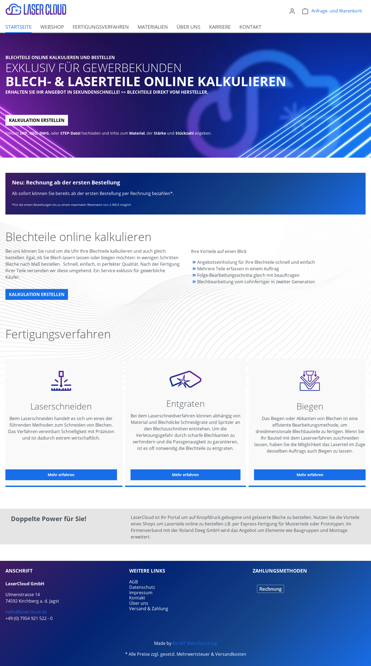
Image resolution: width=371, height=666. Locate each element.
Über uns (138, 603)
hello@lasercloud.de (26, 612)
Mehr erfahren (61, 474)
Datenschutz (142, 587)
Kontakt (137, 598)
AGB (133, 582)
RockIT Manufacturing (195, 643)
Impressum (140, 593)
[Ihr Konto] (292, 10)
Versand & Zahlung (148, 609)
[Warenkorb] (332, 10)
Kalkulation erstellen (36, 120)
